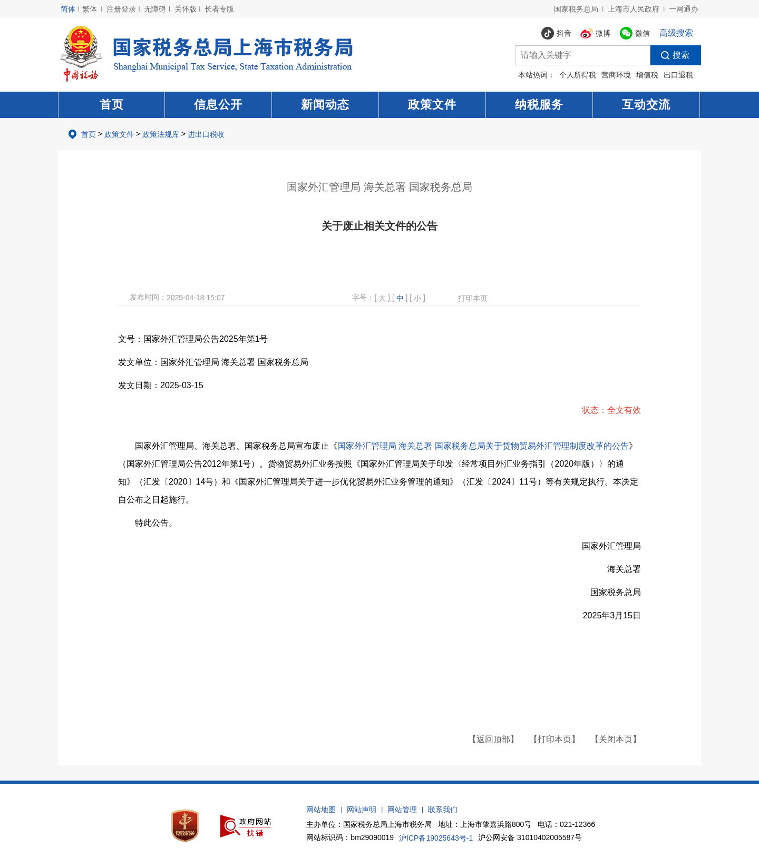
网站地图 (321, 809)
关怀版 (185, 9)
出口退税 (678, 75)
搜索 (669, 55)
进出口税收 (206, 134)
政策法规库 (160, 134)
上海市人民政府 (633, 9)
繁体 (89, 9)
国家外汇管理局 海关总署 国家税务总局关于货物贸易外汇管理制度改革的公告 (483, 445)
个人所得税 (577, 75)
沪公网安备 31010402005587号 (530, 837)
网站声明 (361, 809)
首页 (112, 104)
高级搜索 (676, 32)
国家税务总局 (576, 9)
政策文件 (432, 104)
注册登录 (121, 9)
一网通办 (683, 9)
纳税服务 (539, 104)
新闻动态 (325, 104)
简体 (68, 9)
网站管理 (402, 809)
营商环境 (616, 75)
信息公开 (218, 104)
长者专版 (219, 9)
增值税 (647, 75)
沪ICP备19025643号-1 (436, 838)
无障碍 (155, 9)
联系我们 (443, 809)
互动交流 (646, 104)
